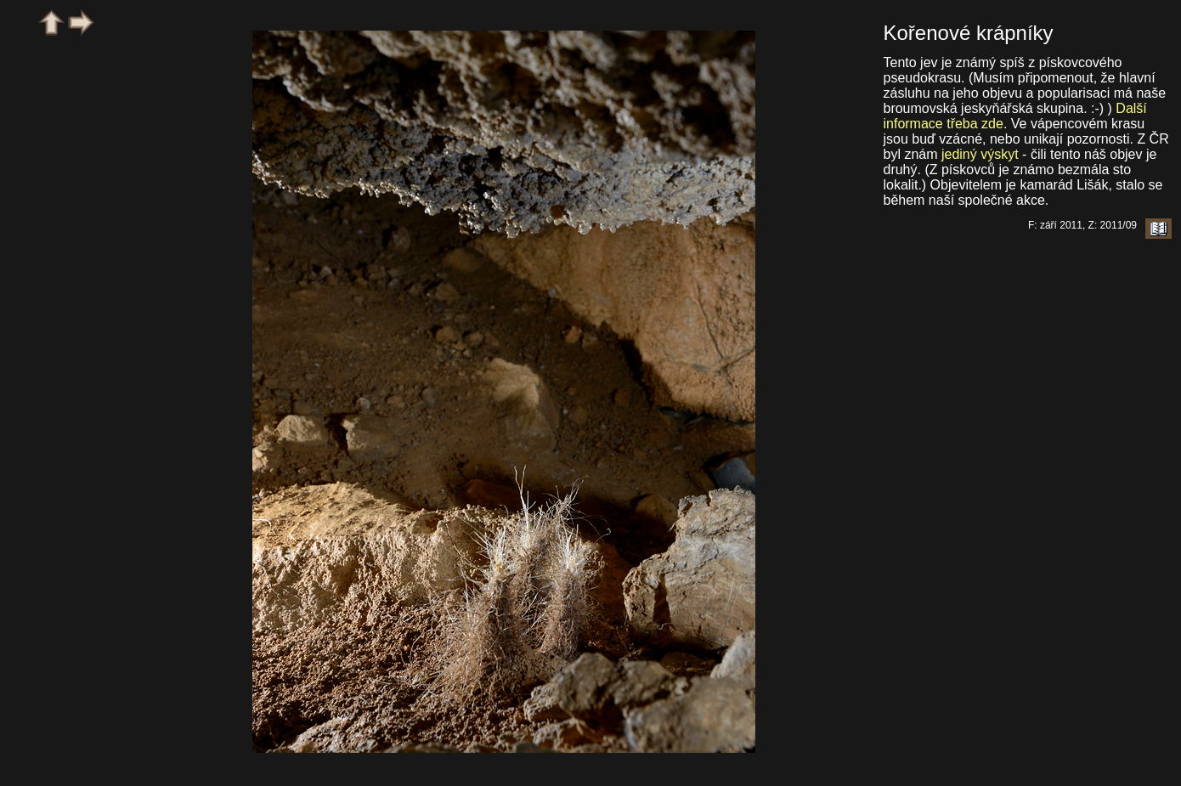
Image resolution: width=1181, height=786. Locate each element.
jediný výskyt (980, 154)
